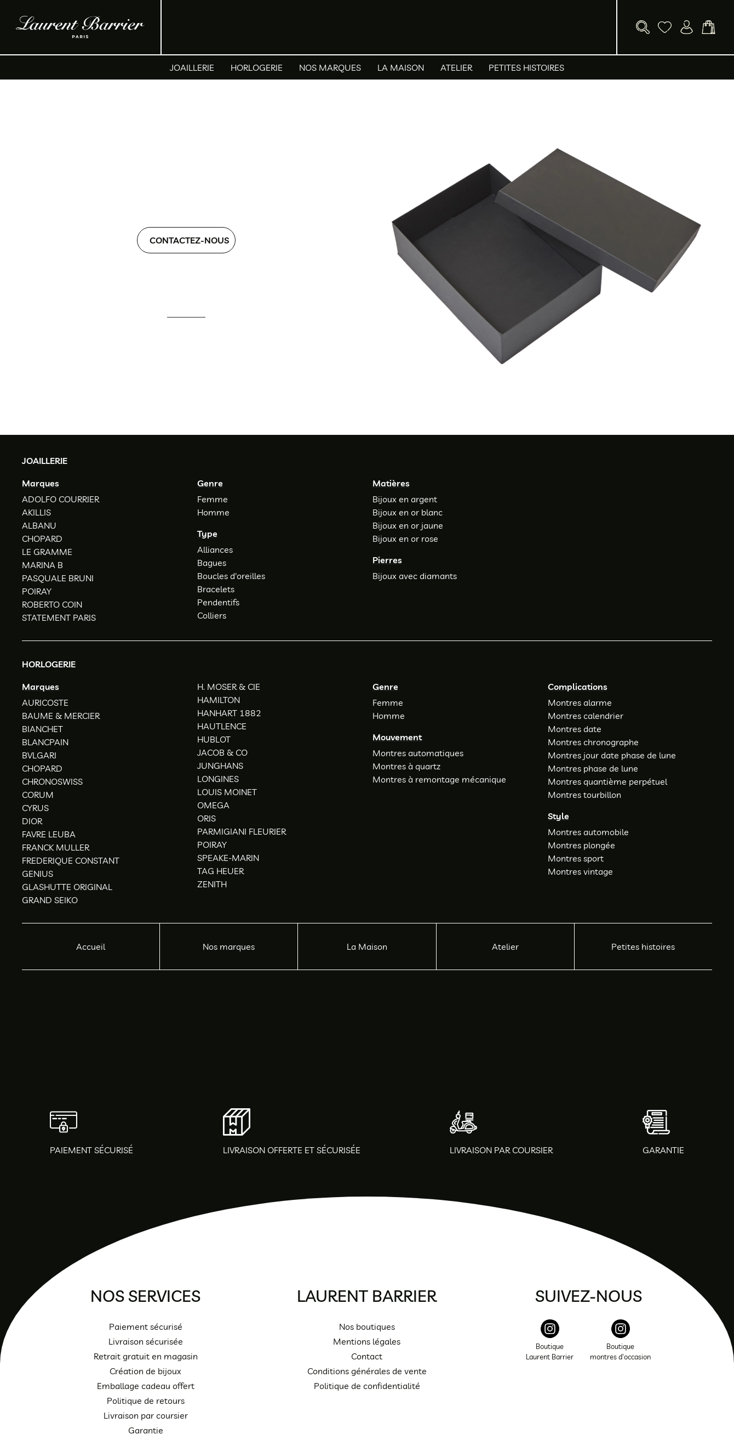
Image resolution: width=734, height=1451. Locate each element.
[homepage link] (80, 27)
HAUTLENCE (221, 726)
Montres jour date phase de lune (612, 755)
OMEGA (213, 805)
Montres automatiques (417, 752)
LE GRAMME (47, 551)
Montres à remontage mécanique (439, 779)
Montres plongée (581, 845)
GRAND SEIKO (50, 899)
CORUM (38, 794)
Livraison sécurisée (145, 1341)
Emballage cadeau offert (145, 1385)
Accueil (90, 946)
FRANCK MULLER (55, 847)
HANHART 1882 (229, 712)
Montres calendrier (585, 715)
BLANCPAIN (45, 741)
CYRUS (35, 807)
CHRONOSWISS (52, 781)
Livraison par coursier (146, 1415)
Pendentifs (218, 602)
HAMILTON (218, 699)
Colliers (211, 615)
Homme (213, 512)
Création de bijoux (145, 1370)
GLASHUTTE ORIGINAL (67, 886)
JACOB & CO (222, 752)
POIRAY (36, 591)
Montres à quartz (406, 766)
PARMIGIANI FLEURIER (241, 831)
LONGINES (218, 778)
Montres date (574, 728)
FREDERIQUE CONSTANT (70, 860)
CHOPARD (42, 538)
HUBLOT (214, 739)
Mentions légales (366, 1341)
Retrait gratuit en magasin (146, 1356)
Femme (212, 499)
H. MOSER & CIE (228, 686)
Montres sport (576, 858)
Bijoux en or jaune (407, 525)
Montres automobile (588, 831)
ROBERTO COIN (52, 604)
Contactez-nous (189, 240)
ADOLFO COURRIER (60, 499)
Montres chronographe (593, 741)
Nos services (145, 1296)
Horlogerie (257, 67)
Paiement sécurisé (145, 1326)
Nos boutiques (367, 1326)
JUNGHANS (220, 765)
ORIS (206, 818)
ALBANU (39, 525)
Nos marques (330, 67)
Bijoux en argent (404, 499)
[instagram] (550, 1346)
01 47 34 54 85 (195, 332)
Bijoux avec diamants (414, 575)
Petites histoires (526, 67)
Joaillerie (192, 67)
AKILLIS (36, 512)
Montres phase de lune (593, 768)
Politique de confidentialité (367, 1385)
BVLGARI (39, 755)
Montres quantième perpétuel (607, 781)
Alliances (215, 549)
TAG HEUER (220, 870)
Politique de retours (146, 1400)
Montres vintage (580, 871)
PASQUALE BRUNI (58, 578)
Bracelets (215, 588)
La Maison (400, 67)
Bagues (211, 562)
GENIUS (37, 873)
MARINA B (42, 564)
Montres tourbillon (584, 794)
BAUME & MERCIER (61, 715)
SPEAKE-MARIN (228, 857)
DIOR (32, 820)
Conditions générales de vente (367, 1370)
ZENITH (212, 883)
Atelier (456, 67)
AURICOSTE (45, 702)
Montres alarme (580, 702)
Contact (366, 1356)
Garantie (145, 1430)
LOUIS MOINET (227, 791)
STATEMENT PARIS (59, 617)
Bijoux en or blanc (407, 512)
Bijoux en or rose (405, 538)
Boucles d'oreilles (231, 575)
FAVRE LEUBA (49, 834)
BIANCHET (42, 728)
